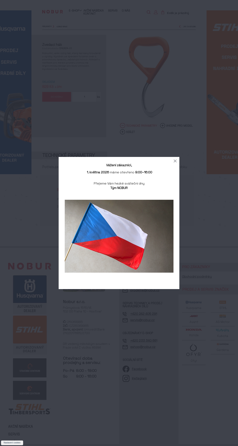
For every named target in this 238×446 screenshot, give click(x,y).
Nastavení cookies (12, 443)
